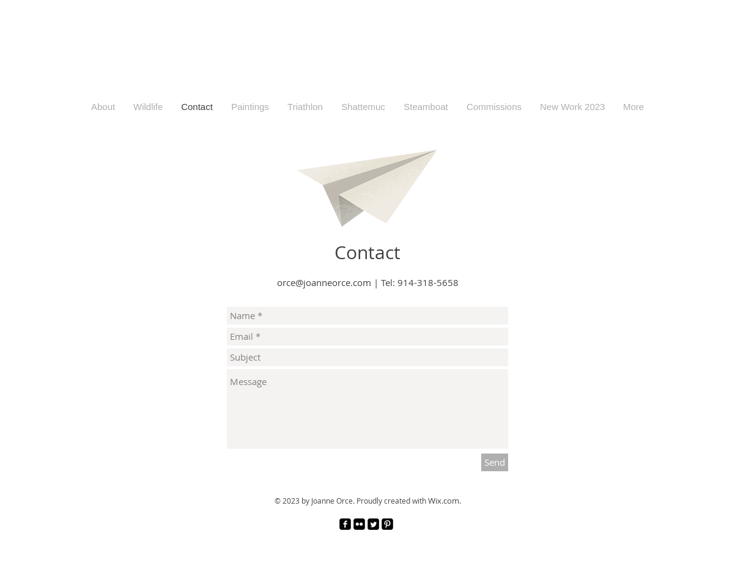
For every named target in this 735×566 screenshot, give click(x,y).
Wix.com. (444, 500)
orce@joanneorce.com (324, 282)
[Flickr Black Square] (359, 524)
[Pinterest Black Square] (387, 524)
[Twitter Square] (373, 524)
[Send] (494, 462)
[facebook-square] (345, 524)
